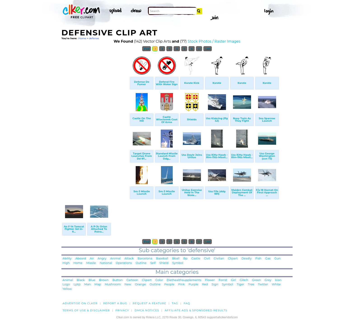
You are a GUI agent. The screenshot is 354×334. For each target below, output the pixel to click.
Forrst (223, 280)
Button (117, 280)
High (66, 263)
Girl (233, 280)
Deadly (246, 258)
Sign (215, 284)
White (276, 284)
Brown (104, 280)
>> (199, 48)
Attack (129, 258)
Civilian (219, 258)
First (146, 48)
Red (205, 284)
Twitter (263, 284)
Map (98, 284)
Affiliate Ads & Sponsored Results (196, 310)
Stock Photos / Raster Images (214, 41)
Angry (102, 258)
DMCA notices (147, 310)
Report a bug (115, 303)
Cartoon (132, 280)
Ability (67, 258)
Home (82, 38)
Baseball (162, 258)
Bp (185, 258)
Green (256, 280)
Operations (124, 263)
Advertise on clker (80, 303)
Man (87, 284)
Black (81, 280)
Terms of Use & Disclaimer (86, 310)
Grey (268, 280)
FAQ (187, 303)
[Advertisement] (95, 121)
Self (153, 263)
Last (207, 48)
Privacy (122, 310)
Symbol (177, 263)
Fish (258, 258)
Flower (210, 280)
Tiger (240, 284)
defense (94, 38)
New (128, 284)
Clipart (233, 258)
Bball (175, 258)
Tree (251, 284)
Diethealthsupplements (184, 280)
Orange (140, 284)
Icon (278, 280)
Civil (207, 258)
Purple (193, 284)
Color (159, 280)
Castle (195, 258)
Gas (268, 258)
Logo (66, 284)
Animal (115, 258)
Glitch (244, 280)
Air (92, 258)
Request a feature (149, 303)
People (169, 284)
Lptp (77, 284)
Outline (141, 263)
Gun (277, 258)
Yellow (67, 289)
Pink (181, 284)
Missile (91, 263)
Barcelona (144, 258)
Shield (163, 263)
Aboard (80, 258)
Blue (91, 280)
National (106, 263)
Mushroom (113, 284)
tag (175, 303)
